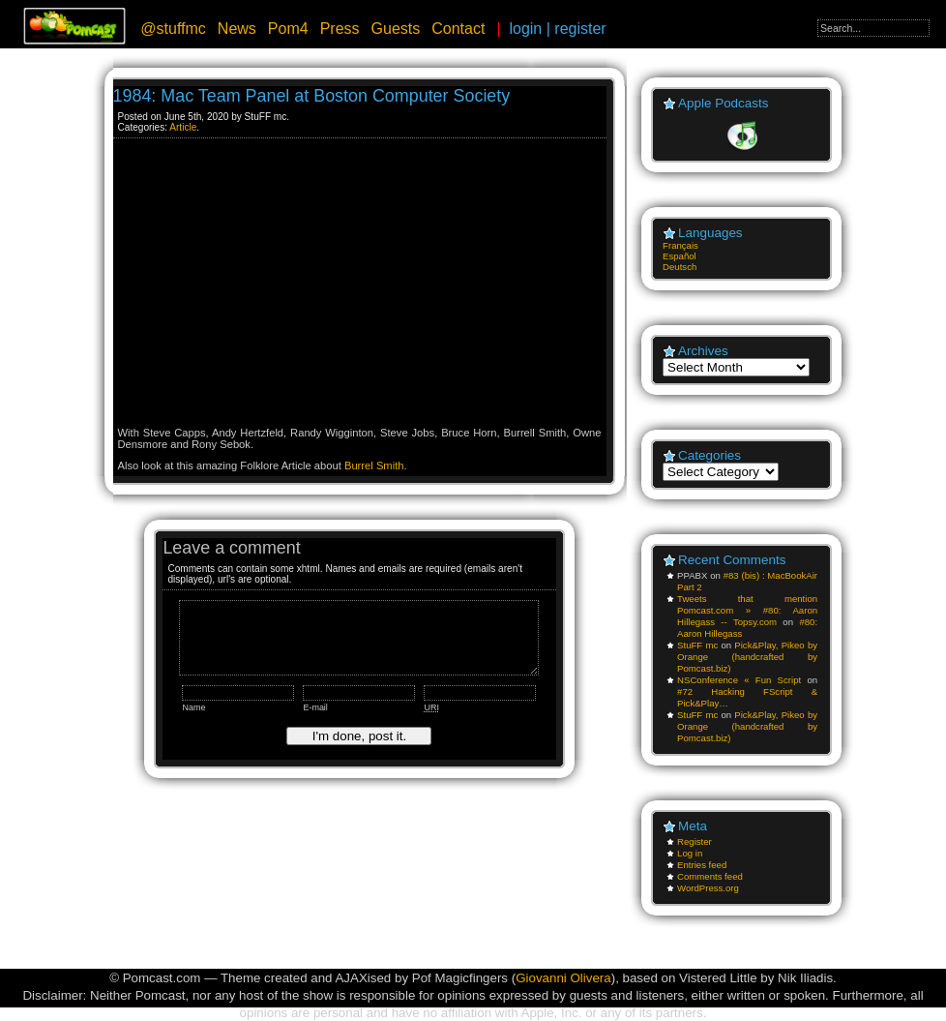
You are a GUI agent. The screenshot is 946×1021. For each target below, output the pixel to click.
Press (340, 28)
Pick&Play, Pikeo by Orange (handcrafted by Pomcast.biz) (747, 657)
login (525, 28)
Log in (689, 853)
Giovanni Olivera (563, 978)
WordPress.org (708, 888)
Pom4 (288, 28)
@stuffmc (173, 28)
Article (182, 127)
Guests (396, 28)
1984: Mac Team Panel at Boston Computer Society (312, 95)
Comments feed (710, 876)
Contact (458, 28)
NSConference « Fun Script (739, 680)
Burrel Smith (374, 465)
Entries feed (701, 864)
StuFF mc (697, 645)
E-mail (315, 707)
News (237, 28)
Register (694, 841)
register (580, 28)
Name (193, 707)
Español (679, 256)
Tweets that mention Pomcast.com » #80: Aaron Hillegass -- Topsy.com (747, 610)
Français (680, 245)
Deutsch (679, 266)
